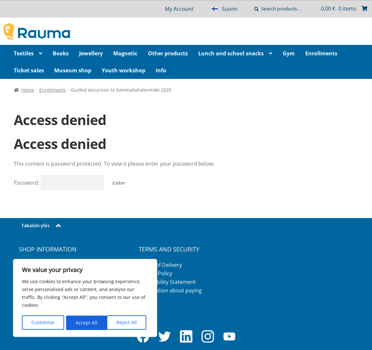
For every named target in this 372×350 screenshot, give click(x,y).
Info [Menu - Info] (161, 70)
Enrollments (52, 90)
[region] (85, 298)
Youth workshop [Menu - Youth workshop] (123, 70)
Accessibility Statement (167, 282)
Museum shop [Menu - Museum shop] (72, 70)
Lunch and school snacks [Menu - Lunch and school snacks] (231, 53)
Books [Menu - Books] (61, 53)
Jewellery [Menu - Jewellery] (91, 53)
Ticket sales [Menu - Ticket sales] (29, 70)
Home (27, 90)
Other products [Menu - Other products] (168, 53)
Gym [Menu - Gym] (289, 53)
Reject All (86, 323)
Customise (42, 323)
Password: (59, 182)
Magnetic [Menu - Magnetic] (125, 53)
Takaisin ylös (35, 225)
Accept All (128, 323)
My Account (179, 8)
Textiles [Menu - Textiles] (24, 53)
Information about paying (170, 290)
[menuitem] (229, 8)
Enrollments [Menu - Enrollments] (321, 53)
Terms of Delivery (160, 264)
